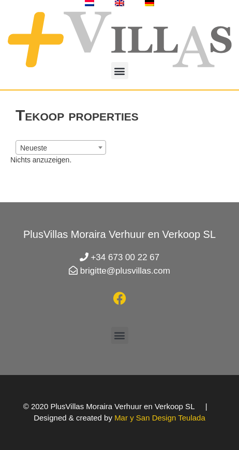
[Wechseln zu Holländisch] (89, 3)
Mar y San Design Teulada (159, 417)
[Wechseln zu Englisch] (119, 3)
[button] (119, 70)
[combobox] (61, 147)
